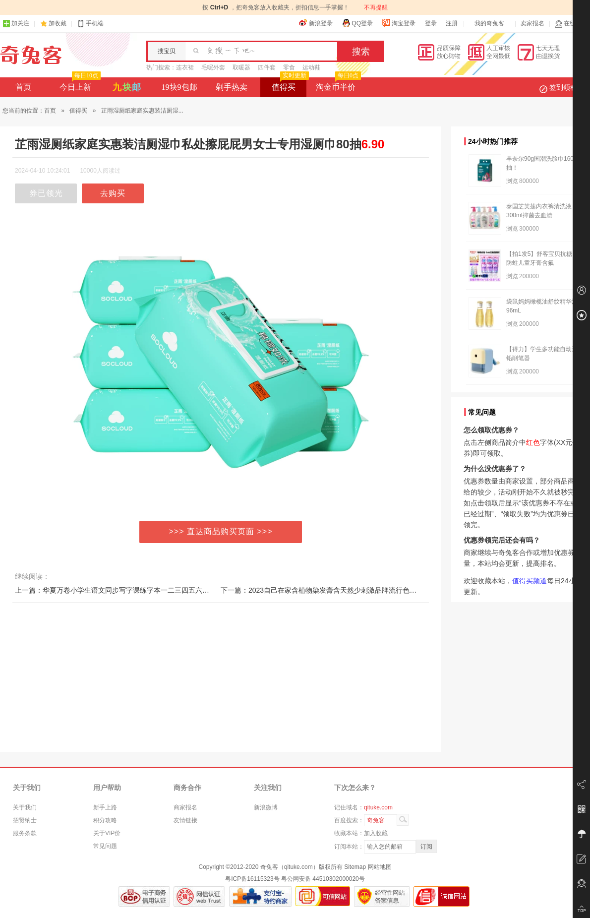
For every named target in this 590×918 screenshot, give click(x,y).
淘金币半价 (337, 84)
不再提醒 (376, 7)
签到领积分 (563, 87)
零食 (289, 67)
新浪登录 (316, 23)
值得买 (289, 84)
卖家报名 (532, 23)
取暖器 (241, 67)
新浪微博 (266, 807)
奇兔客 (31, 55)
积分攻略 (105, 820)
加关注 (15, 23)
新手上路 (105, 807)
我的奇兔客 (489, 23)
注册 (452, 23)
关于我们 (25, 807)
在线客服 (571, 23)
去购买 (112, 193)
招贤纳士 (25, 820)
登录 (431, 23)
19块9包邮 (179, 87)
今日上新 (79, 84)
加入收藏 (376, 833)
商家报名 (185, 807)
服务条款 (25, 833)
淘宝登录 (398, 23)
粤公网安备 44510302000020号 (323, 878)
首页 (23, 87)
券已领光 (46, 193)
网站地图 (380, 866)
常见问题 (105, 846)
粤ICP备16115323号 (252, 878)
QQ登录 (357, 23)
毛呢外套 (213, 67)
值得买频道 (529, 581)
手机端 (90, 23)
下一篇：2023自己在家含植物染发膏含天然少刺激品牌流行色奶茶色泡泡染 (336, 590)
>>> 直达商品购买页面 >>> (221, 531)
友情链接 (185, 820)
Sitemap (355, 866)
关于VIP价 (106, 833)
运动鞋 (311, 67)
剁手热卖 (231, 87)
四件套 (267, 67)
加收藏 (57, 23)
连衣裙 (185, 67)
